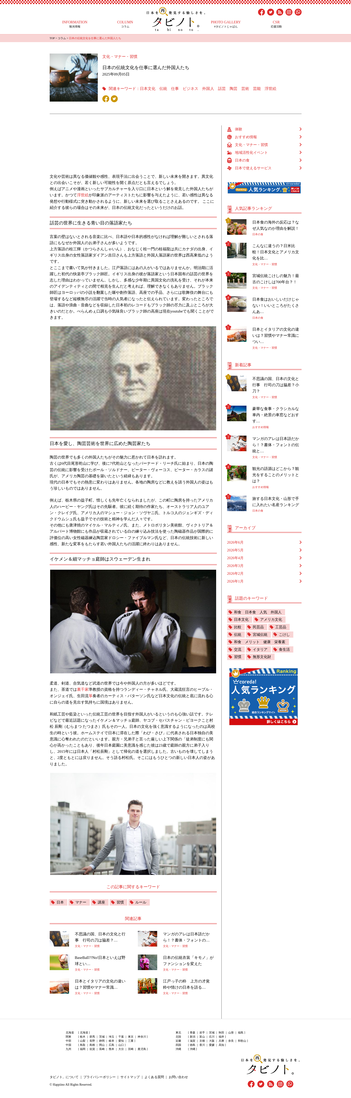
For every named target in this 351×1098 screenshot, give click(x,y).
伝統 (163, 88)
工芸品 (280, 627)
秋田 (221, 1031)
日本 (60, 902)
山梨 (82, 1040)
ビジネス (190, 88)
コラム (125, 24)
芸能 (257, 88)
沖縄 (192, 1048)
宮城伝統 (260, 635)
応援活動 (276, 24)
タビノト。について (64, 1076)
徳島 (192, 1044)
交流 (237, 650)
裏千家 (83, 689)
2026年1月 (235, 581)
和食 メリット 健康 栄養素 (259, 642)
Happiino (59, 1083)
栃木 (82, 1036)
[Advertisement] (135, 147)
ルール (140, 902)
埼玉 (111, 1036)
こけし (284, 635)
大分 (121, 1048)
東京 (130, 1036)
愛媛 (212, 1044)
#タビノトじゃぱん (226, 24)
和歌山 (242, 1040)
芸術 (245, 88)
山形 (231, 1031)
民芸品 (258, 627)
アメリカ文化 (271, 619)
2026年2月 (235, 573)
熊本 (111, 1048)
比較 (237, 627)
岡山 (102, 1044)
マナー (80, 902)
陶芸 (233, 88)
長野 (92, 1040)
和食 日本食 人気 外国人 (258, 612)
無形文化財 (262, 657)
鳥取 (82, 1044)
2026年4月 (235, 558)
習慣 (120, 902)
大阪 (212, 1040)
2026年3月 (235, 565)
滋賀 (192, 1040)
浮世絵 (270, 88)
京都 (202, 1040)
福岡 (82, 1048)
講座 (101, 902)
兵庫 (221, 1040)
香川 (202, 1044)
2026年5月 (235, 550)
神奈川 (142, 1036)
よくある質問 (153, 1076)
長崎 (102, 1048)
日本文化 (147, 88)
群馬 (92, 1036)
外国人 (208, 88)
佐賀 (92, 1048)
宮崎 (130, 1048)
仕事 (175, 88)
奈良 (231, 1040)
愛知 (121, 1040)
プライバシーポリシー (99, 1076)
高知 (221, 1044)
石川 (212, 1036)
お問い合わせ (178, 1076)
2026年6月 (235, 542)
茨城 (102, 1036)
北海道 (84, 1031)
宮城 (212, 1031)
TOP (52, 38)
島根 (92, 1044)
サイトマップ (129, 1076)
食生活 (284, 650)
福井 (221, 1036)
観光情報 (75, 24)
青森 (192, 1031)
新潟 (192, 1036)
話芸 (222, 88)
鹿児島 (142, 1048)
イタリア (260, 650)
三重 (130, 1040)
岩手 (202, 1031)
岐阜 (111, 1040)
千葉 (121, 1036)
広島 (111, 1044)
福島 (240, 1031)
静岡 (102, 1040)
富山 (202, 1036)
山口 (121, 1044)
